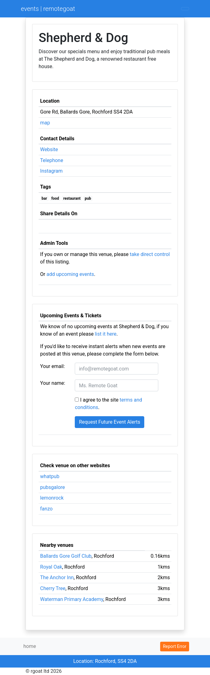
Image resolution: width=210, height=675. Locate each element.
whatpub (50, 476)
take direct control (150, 254)
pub (88, 198)
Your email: (52, 366)
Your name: (52, 383)
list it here (105, 334)
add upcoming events (70, 274)
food (55, 198)
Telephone (51, 160)
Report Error (174, 646)
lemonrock (52, 498)
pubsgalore (52, 487)
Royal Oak (51, 567)
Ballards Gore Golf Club (66, 556)
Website (49, 149)
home (29, 646)
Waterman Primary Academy (71, 599)
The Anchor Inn (57, 577)
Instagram (51, 171)
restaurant (72, 198)
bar (44, 198)
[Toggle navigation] (185, 8)
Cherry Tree (52, 588)
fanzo (46, 509)
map (45, 123)
